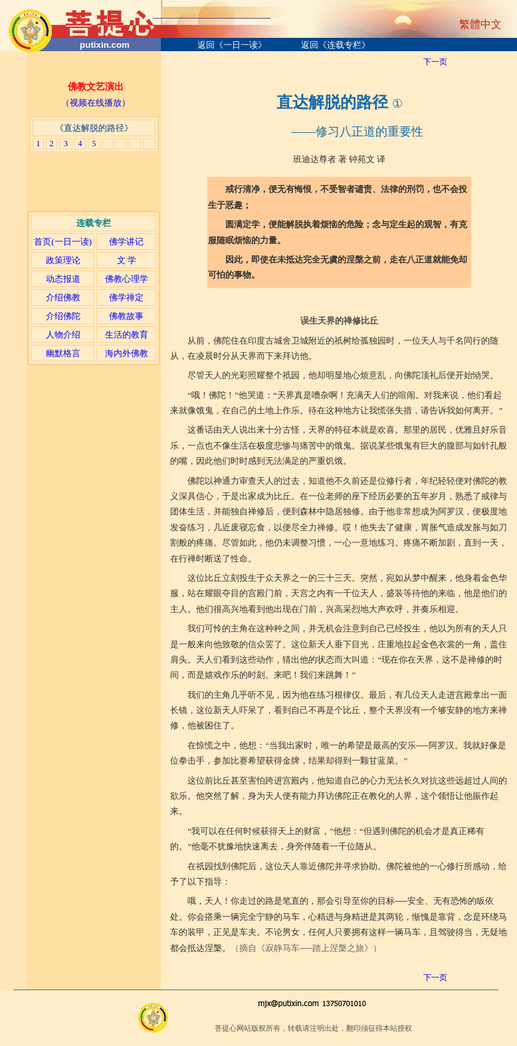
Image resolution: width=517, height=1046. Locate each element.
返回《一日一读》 (231, 45)
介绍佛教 (63, 297)
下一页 (435, 61)
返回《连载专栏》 (335, 45)
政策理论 (63, 260)
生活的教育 (126, 335)
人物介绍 (63, 335)
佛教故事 (126, 316)
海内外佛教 (126, 353)
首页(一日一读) (63, 242)
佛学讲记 (126, 242)
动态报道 (63, 279)
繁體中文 (480, 24)
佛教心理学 (126, 279)
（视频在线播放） (95, 103)
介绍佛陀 (63, 316)
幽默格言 (63, 353)
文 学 (126, 260)
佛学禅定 (126, 297)
